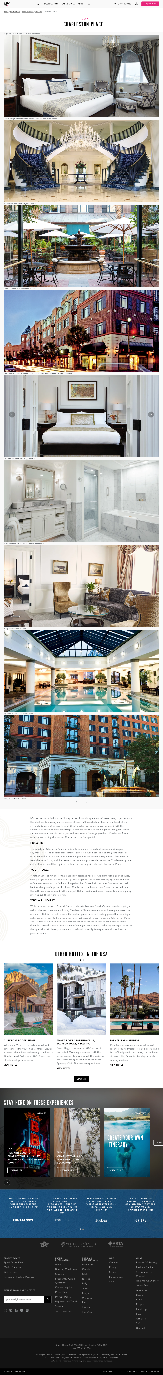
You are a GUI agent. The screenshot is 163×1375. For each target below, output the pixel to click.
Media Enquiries (13, 1267)
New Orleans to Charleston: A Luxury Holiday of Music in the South (25, 1157)
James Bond (142, 1285)
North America (28, 11)
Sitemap (59, 1306)
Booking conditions (66, 1269)
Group (112, 1272)
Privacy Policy (63, 1297)
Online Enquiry (63, 1287)
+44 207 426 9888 (122, 3)
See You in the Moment (144, 1274)
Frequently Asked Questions (65, 1280)
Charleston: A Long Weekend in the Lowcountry (72, 1159)
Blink (139, 1299)
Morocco (87, 1298)
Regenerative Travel (66, 1301)
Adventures (142, 1290)
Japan (85, 1288)
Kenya (85, 1293)
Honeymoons (116, 1277)
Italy (84, 1283)
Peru (84, 1302)
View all (81, 1079)
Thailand (86, 1307)
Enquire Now (150, 4)
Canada (86, 1269)
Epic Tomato (109, 1371)
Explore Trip (18, 1170)
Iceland (86, 1279)
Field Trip (141, 1309)
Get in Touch (11, 1272)
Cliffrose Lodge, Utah (19, 1040)
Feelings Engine (145, 1267)
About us (60, 1264)
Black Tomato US (150, 1371)
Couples (113, 1262)
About (81, 4)
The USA (38, 11)
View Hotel (10, 1064)
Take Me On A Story (147, 1281)
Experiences (68, 4)
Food (138, 1314)
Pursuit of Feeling (146, 1262)
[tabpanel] (26, 1017)
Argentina (87, 1264)
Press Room (61, 1292)
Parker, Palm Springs (124, 1040)
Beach (139, 1295)
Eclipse (140, 1304)
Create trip (116, 1170)
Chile (85, 1274)
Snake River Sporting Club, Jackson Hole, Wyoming (76, 1042)
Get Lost (141, 1319)
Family (113, 1267)
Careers (59, 1274)
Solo (111, 1281)
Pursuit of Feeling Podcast (19, 1277)
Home (6, 11)
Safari (139, 1323)
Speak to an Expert (15, 1262)
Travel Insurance (64, 1311)
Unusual (140, 1328)
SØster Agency (129, 1371)
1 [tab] (80, 1229)
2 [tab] (83, 1229)
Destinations (51, 4)
